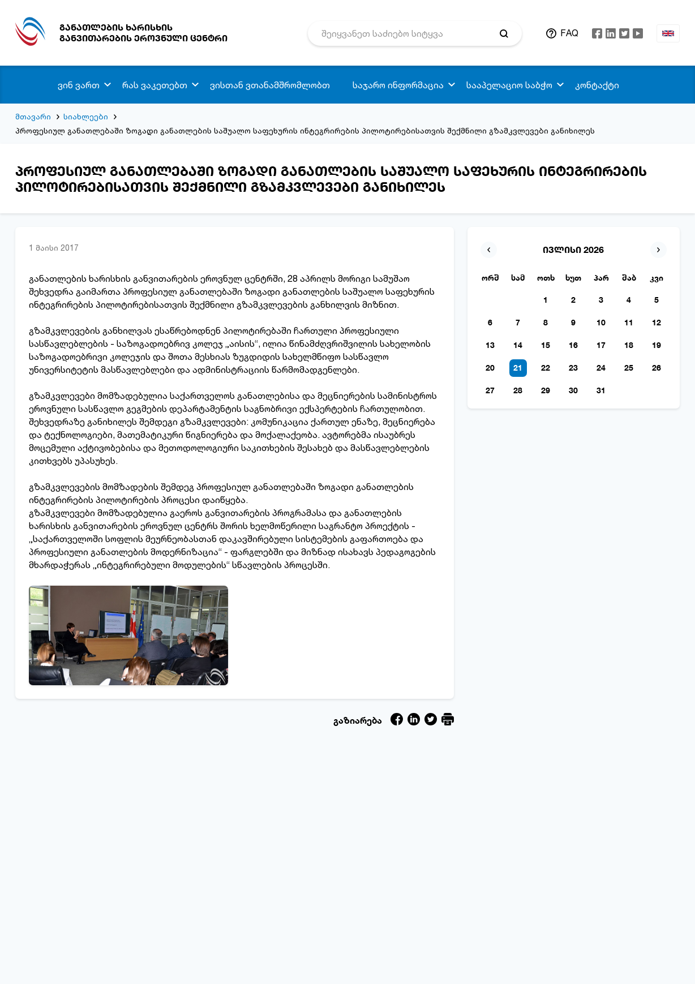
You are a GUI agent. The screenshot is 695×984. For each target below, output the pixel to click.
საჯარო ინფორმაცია (398, 85)
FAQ (569, 32)
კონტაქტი (597, 85)
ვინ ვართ (79, 85)
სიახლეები (85, 116)
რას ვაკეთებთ (154, 85)
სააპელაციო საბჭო (509, 85)
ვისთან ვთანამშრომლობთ (270, 85)
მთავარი (33, 116)
